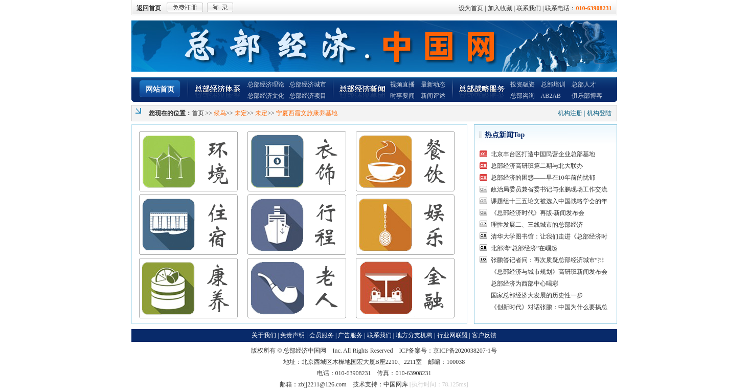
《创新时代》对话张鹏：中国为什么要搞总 (549, 307)
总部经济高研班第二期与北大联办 (537, 165)
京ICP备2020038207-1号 (465, 350)
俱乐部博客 (587, 95)
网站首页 (160, 89)
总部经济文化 (265, 95)
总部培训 (553, 84)
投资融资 (522, 84)
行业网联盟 (452, 335)
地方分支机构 (414, 335)
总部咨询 (522, 95)
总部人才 (584, 84)
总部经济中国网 (304, 350)
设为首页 (471, 8)
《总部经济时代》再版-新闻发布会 (538, 212)
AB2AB (551, 95)
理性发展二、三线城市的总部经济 (537, 224)
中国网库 (395, 384)
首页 (198, 113)
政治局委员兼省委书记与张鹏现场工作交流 (549, 189)
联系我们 (528, 8)
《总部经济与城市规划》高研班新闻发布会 (549, 271)
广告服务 (350, 335)
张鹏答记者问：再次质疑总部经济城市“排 (547, 260)
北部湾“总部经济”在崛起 (524, 248)
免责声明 (292, 335)
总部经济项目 (307, 95)
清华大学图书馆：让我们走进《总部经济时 (549, 236)
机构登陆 (599, 113)
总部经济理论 (265, 84)
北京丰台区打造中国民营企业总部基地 (543, 154)
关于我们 (264, 335)
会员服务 (321, 335)
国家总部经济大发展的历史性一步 (537, 295)
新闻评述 (433, 95)
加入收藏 (500, 8)
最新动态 (433, 84)
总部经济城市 (307, 84)
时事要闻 (402, 95)
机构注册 (570, 113)
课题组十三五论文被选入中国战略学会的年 (549, 201)
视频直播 (402, 84)
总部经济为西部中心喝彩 (524, 283)
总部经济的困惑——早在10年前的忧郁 (543, 177)
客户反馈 (484, 335)
